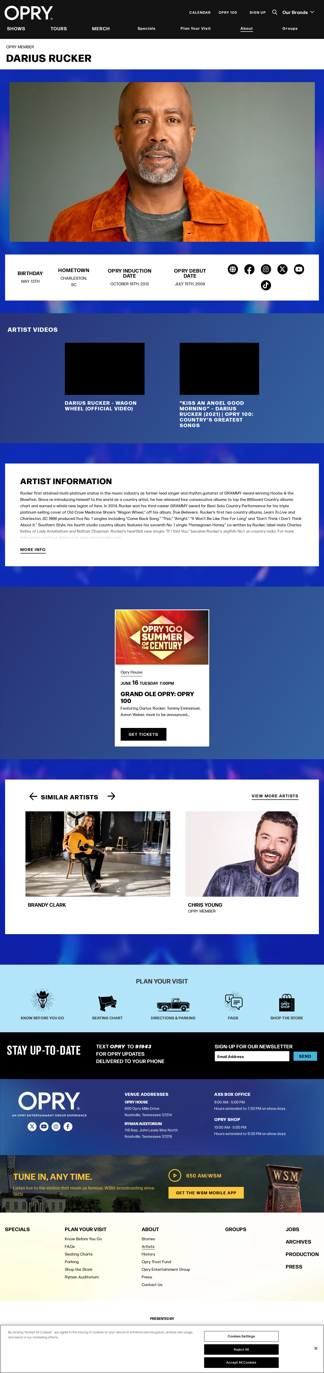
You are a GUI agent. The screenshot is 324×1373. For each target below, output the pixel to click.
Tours (59, 29)
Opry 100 (227, 13)
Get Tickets (143, 737)
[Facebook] (68, 1091)
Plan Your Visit (196, 29)
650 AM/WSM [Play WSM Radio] (194, 1140)
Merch (101, 29)
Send (305, 1021)
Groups (290, 29)
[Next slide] (111, 799)
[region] (162, 1349)
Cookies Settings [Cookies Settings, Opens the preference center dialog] (241, 1336)
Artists (148, 1210)
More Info (33, 552)
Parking (72, 1226)
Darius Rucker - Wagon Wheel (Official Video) (101, 407)
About (247, 29)
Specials (147, 29)
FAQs (70, 1210)
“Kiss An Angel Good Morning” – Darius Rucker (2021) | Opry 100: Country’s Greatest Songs (216, 416)
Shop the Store (78, 1233)
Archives (299, 1206)
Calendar (199, 13)
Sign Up (257, 13)
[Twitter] (32, 1091)
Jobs (293, 1193)
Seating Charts (79, 1218)
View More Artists (275, 798)
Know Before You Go (83, 1203)
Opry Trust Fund (156, 1226)
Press (147, 1241)
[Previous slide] (33, 799)
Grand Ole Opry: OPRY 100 (157, 699)
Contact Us (152, 1249)
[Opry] (29, 14)
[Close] (315, 1348)
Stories (148, 1203)
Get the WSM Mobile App (206, 1157)
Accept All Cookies (241, 1362)
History (148, 1218)
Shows (17, 29)
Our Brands (298, 13)
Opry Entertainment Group (166, 1233)
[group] (65, 850)
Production (302, 1218)
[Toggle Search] (274, 13)
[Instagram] (56, 1091)
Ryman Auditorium (82, 1241)
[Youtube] (44, 1091)
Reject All (241, 1349)
